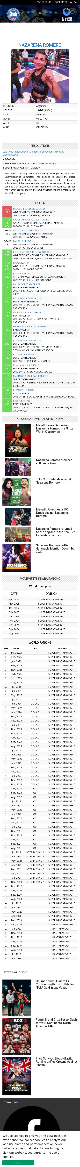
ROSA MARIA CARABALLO (27, 298)
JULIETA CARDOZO (23, 273)
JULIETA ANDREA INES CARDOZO (31, 251)
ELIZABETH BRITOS (23, 354)
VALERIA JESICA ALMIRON (27, 312)
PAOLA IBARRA (21, 262)
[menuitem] (71, 1)
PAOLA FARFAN (21, 400)
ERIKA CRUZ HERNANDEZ (27, 230)
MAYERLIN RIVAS (22, 241)
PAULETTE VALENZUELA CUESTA (31, 219)
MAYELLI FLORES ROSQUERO (29, 208)
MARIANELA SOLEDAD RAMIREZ (30, 326)
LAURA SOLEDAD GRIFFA (26, 284)
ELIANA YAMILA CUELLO (26, 365)
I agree (18, 1162)
